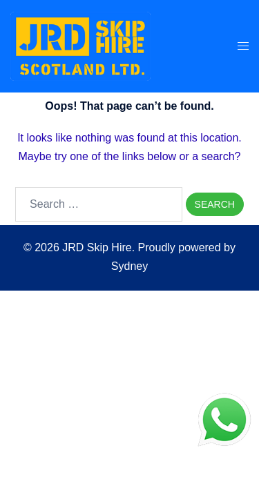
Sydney (129, 266)
